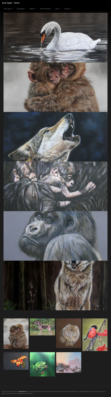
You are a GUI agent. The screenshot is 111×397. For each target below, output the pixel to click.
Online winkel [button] (45, 9)
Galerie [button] (32, 9)
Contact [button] (67, 9)
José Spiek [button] (8, 9)
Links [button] (57, 9)
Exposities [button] (21, 9)
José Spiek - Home (11, 3)
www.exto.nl (22, 391)
